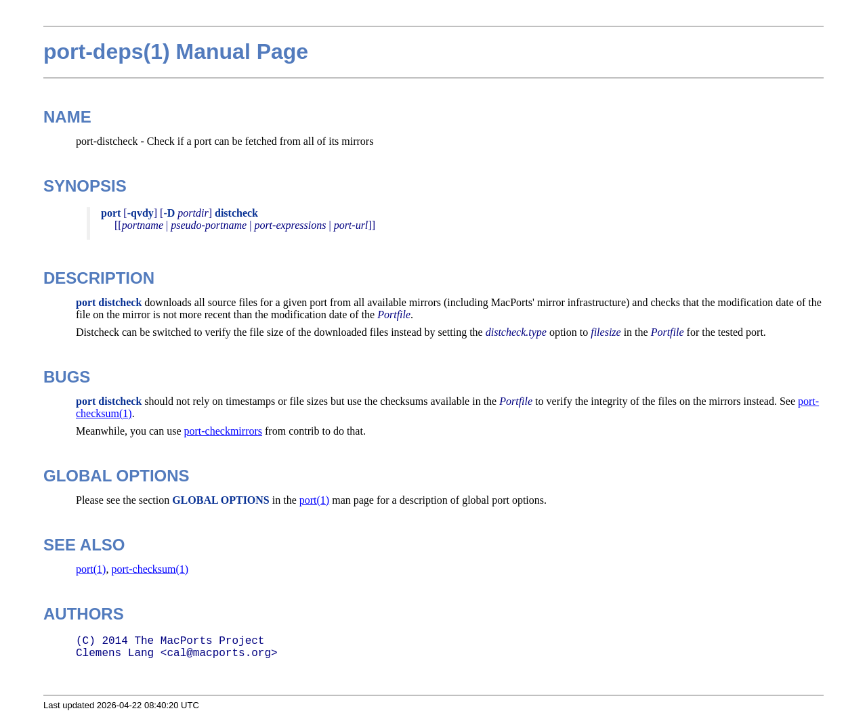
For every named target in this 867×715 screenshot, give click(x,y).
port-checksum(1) (149, 569)
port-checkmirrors (223, 431)
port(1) (314, 500)
